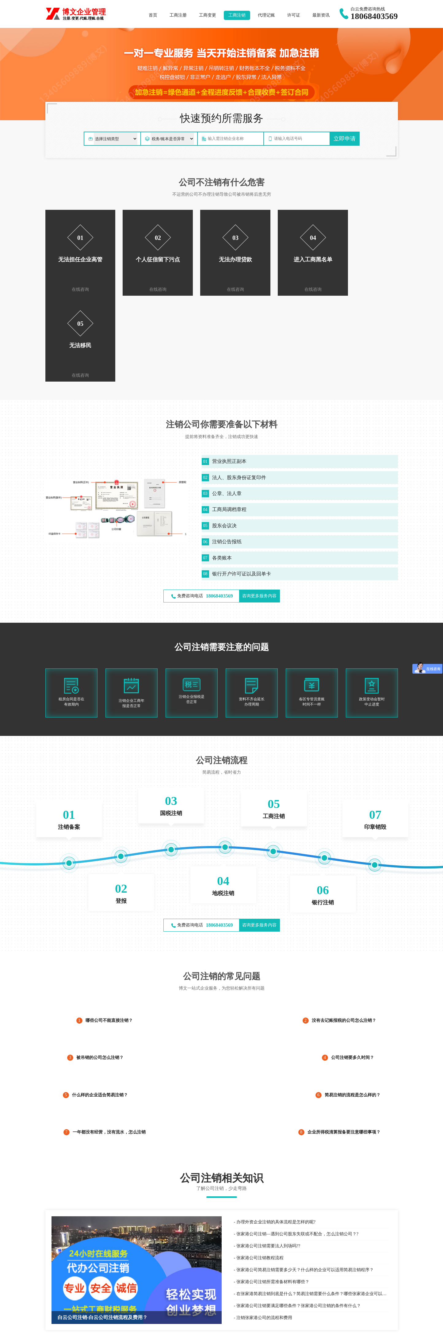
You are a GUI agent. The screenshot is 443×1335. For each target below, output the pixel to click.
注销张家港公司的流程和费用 (264, 1231)
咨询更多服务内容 (259, 510)
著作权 (138, 1316)
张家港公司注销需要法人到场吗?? (268, 1160)
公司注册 (319, 1289)
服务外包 (230, 1296)
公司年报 (319, 1316)
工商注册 (178, 15)
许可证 (293, 15)
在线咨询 (77, 289)
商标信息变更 (144, 1303)
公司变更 (319, 1296)
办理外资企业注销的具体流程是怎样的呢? (275, 1136)
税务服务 (230, 1303)
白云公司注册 (66, 1299)
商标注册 (140, 1289)
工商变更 (207, 15)
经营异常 (319, 1309)
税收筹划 (230, 1316)
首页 (153, 15)
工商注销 (237, 15)
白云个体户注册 (111, 1299)
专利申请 (140, 1309)
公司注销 (319, 1303)
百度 (49, 1299)
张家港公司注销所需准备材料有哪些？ (272, 1196)
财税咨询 (230, 1309)
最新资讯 (321, 15)
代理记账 (266, 15)
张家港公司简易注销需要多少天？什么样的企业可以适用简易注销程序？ (305, 1184)
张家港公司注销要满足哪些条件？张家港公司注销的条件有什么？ (298, 1220)
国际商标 (140, 1296)
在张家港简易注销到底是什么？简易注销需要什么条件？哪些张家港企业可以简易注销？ (312, 1208)
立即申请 (345, 139)
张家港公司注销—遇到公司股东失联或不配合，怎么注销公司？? (297, 1148)
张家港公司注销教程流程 (260, 1172)
